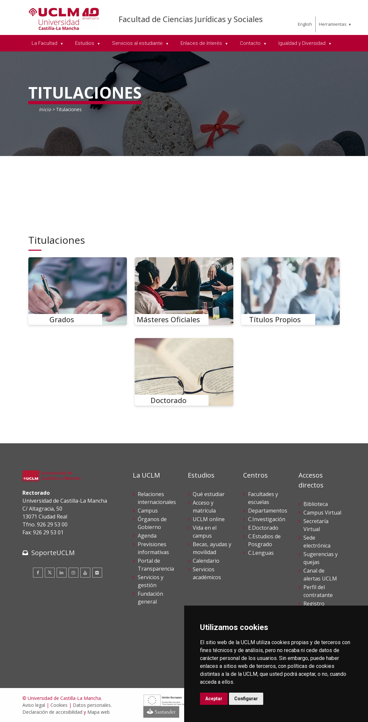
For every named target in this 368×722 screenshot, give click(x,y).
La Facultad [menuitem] (45, 43)
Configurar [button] (246, 698)
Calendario (206, 560)
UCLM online (209, 519)
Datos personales (92, 705)
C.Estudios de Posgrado (264, 540)
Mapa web (98, 712)
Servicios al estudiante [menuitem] (138, 43)
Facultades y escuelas (263, 498)
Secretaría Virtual (315, 525)
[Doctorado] (184, 372)
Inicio (45, 109)
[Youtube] (85, 573)
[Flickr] (97, 573)
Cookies (59, 705)
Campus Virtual (322, 512)
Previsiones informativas (153, 548)
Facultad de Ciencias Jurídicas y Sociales (191, 19)
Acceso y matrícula (204, 506)
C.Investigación (266, 519)
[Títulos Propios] (290, 291)
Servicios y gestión (150, 581)
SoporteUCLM (53, 552)
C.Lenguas (261, 552)
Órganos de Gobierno (152, 523)
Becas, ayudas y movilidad (212, 548)
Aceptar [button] (213, 698)
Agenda (147, 535)
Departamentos (267, 510)
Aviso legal (33, 705)
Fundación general (150, 597)
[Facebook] (38, 573)
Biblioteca (315, 504)
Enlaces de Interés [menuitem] (202, 43)
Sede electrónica (316, 541)
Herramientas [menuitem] (333, 24)
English (305, 24)
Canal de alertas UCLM (320, 574)
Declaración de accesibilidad (52, 712)
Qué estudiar (209, 494)
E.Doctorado (263, 527)
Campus (148, 510)
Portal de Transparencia (156, 564)
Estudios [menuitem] (85, 43)
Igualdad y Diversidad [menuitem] (302, 43)
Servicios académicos (207, 573)
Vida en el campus (204, 531)
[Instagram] (73, 573)
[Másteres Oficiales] (184, 291)
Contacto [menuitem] (251, 43)
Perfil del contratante (318, 591)
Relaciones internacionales (157, 498)
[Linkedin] (62, 573)
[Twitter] (50, 573)
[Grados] (78, 291)
